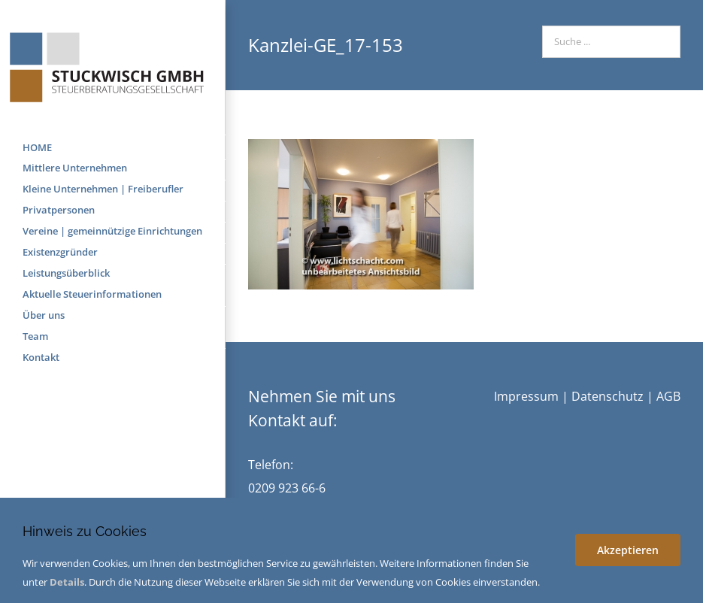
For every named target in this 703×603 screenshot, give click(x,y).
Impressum (526, 396)
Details (67, 582)
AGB (668, 396)
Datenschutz (607, 396)
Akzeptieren (628, 550)
